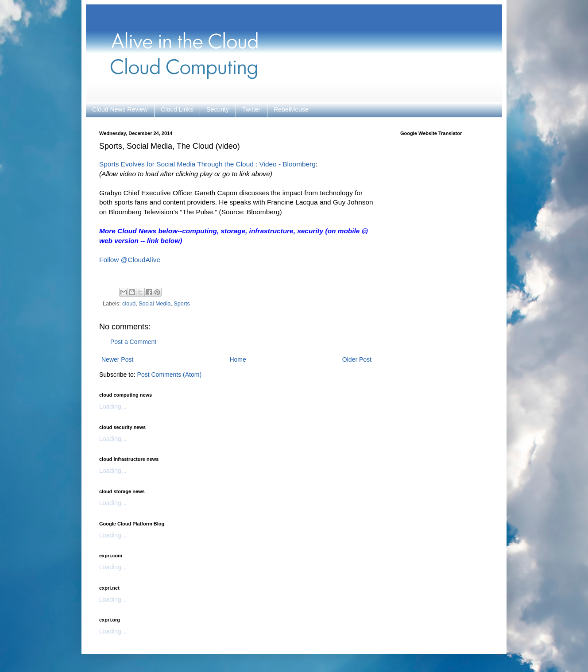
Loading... (113, 406)
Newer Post (117, 359)
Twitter (251, 109)
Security (217, 109)
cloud (128, 304)
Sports (182, 304)
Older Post (356, 359)
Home (237, 359)
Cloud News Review (119, 109)
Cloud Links (177, 109)
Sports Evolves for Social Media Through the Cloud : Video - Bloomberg (207, 164)
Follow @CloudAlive (129, 259)
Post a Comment (133, 341)
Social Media (154, 304)
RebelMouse (291, 109)
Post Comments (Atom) (169, 374)
